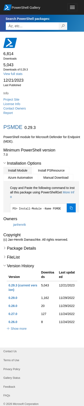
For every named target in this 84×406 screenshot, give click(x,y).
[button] (4, 163)
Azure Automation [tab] (20, 177)
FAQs (6, 395)
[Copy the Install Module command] (71, 208)
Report (8, 113)
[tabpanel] (43, 199)
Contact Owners (14, 108)
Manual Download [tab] (56, 177)
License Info (11, 104)
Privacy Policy (11, 369)
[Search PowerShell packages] (63, 26)
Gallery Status (11, 377)
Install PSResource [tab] (51, 170)
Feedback (9, 386)
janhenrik (19, 224)
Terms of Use (11, 360)
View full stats (12, 74)
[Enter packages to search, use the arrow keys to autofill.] (32, 26)
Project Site (11, 99)
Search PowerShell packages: (28, 19)
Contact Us (10, 351)
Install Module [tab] (17, 170)
